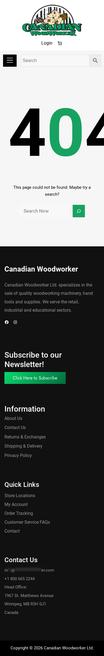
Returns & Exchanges (25, 437)
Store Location (18, 495)
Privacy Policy (18, 455)
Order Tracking (18, 513)
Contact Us (15, 427)
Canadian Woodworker (41, 269)
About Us (13, 418)
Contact (12, 531)
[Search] (79, 211)
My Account (16, 504)
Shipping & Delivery (23, 446)
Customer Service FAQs (27, 522)
